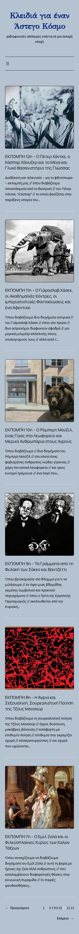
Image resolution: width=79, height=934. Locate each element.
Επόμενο (65, 918)
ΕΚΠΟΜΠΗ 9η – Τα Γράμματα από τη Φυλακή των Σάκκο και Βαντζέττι (39, 566)
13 (72, 908)
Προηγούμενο (17, 908)
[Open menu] (7, 63)
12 (68, 908)
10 (60, 908)
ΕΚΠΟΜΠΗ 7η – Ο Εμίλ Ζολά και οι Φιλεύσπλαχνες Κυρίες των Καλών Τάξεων (37, 842)
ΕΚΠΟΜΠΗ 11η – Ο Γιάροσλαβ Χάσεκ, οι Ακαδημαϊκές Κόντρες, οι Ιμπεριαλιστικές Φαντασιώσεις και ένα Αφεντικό (39, 298)
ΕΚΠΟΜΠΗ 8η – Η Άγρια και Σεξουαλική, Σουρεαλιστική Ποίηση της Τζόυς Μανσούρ (39, 703)
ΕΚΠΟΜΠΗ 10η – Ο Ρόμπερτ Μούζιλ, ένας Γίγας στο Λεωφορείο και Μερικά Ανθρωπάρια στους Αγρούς (39, 435)
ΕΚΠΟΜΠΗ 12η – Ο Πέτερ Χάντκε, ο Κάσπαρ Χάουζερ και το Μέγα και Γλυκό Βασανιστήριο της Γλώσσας (37, 162)
